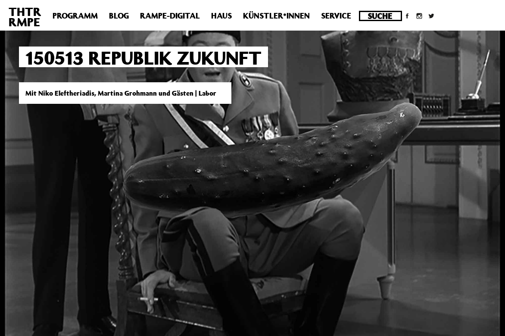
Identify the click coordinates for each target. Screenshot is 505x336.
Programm (75, 15)
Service (336, 15)
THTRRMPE (25, 16)
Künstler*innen (276, 15)
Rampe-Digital (170, 15)
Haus (221, 15)
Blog (119, 15)
